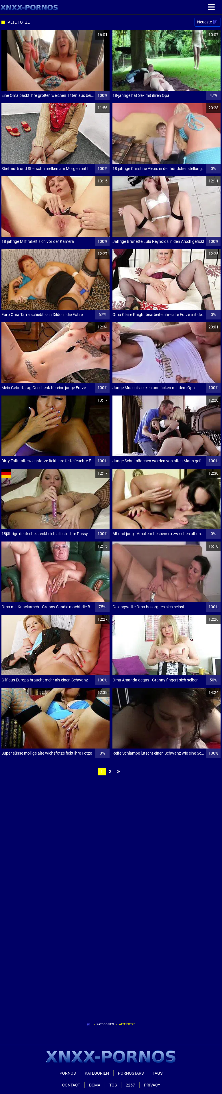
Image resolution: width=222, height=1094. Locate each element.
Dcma (94, 1085)
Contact (71, 1085)
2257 (130, 1085)
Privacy (152, 1085)
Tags (157, 1073)
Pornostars (131, 1073)
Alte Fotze (127, 1024)
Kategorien (105, 1024)
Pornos (68, 1073)
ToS (113, 1085)
